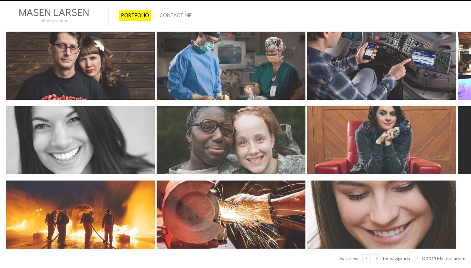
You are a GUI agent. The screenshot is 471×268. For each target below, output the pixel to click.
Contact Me (176, 15)
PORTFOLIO (135, 15)
